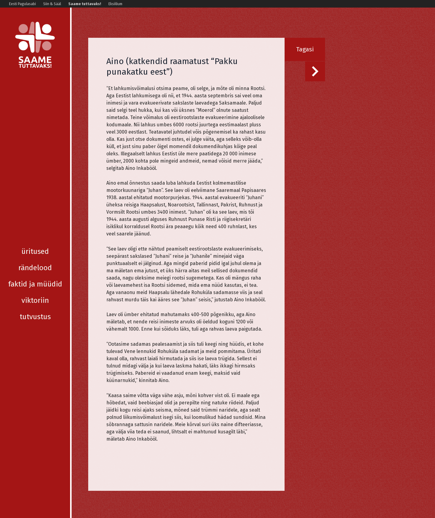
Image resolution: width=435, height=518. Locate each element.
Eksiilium (115, 4)
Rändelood (35, 105)
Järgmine (308, 65)
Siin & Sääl (52, 4)
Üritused (35, 89)
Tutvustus (35, 154)
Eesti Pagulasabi (22, 4)
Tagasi (305, 49)
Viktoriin (35, 138)
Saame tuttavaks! (84, 4)
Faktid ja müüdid (35, 121)
